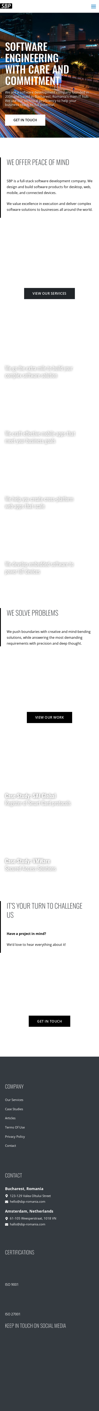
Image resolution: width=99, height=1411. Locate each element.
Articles (10, 1118)
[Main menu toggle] (93, 6)
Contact (10, 1145)
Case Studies (14, 1109)
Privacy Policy (15, 1136)
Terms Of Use (15, 1127)
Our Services (14, 1100)
